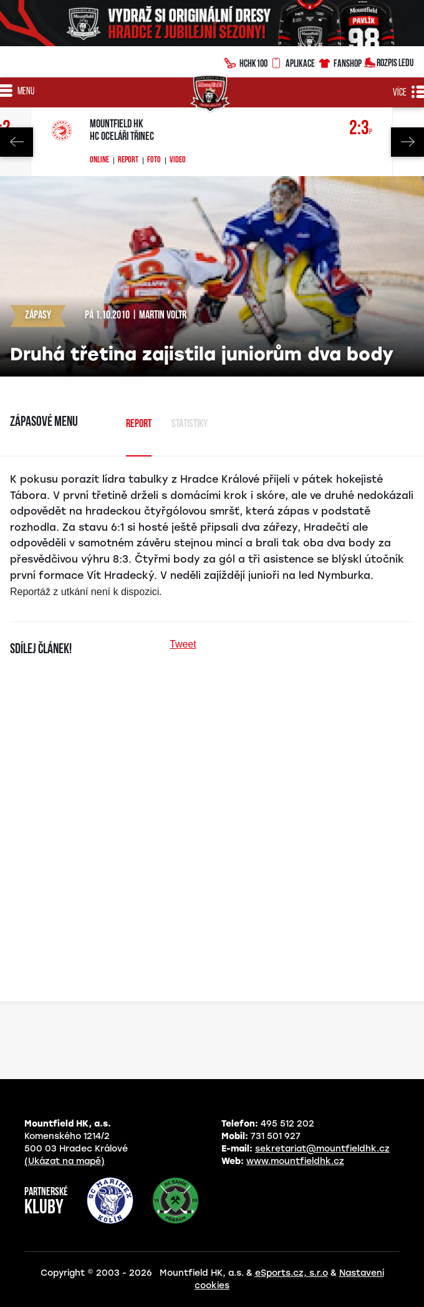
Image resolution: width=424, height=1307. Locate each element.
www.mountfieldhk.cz (295, 1161)
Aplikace (292, 62)
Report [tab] (139, 424)
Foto (154, 160)
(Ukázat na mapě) (64, 1161)
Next (407, 142)
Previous (16, 142)
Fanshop (339, 61)
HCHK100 (245, 62)
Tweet (183, 644)
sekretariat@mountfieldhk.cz (322, 1148)
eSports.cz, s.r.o (291, 1273)
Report (128, 160)
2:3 (360, 129)
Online (99, 160)
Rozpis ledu (388, 61)
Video (178, 160)
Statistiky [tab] (189, 424)
